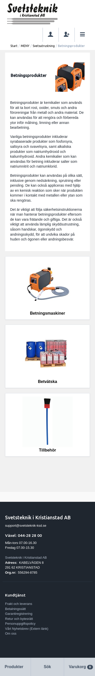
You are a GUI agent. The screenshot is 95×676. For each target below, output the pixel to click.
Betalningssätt (15, 609)
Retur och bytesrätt (19, 619)
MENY (25, 45)
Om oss (10, 633)
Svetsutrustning (44, 45)
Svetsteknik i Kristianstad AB (26, 557)
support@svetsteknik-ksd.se (25, 525)
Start (13, 45)
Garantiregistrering (18, 614)
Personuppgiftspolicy (20, 623)
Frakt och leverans (18, 604)
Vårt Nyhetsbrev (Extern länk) (26, 629)
